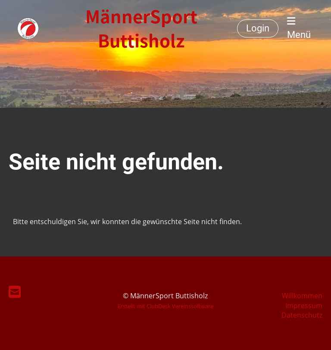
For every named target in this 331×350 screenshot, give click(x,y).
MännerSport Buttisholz (141, 28)
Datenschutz (301, 315)
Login (257, 28)
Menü (299, 28)
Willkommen (302, 295)
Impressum (303, 305)
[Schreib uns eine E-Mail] (15, 291)
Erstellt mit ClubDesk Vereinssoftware (165, 306)
